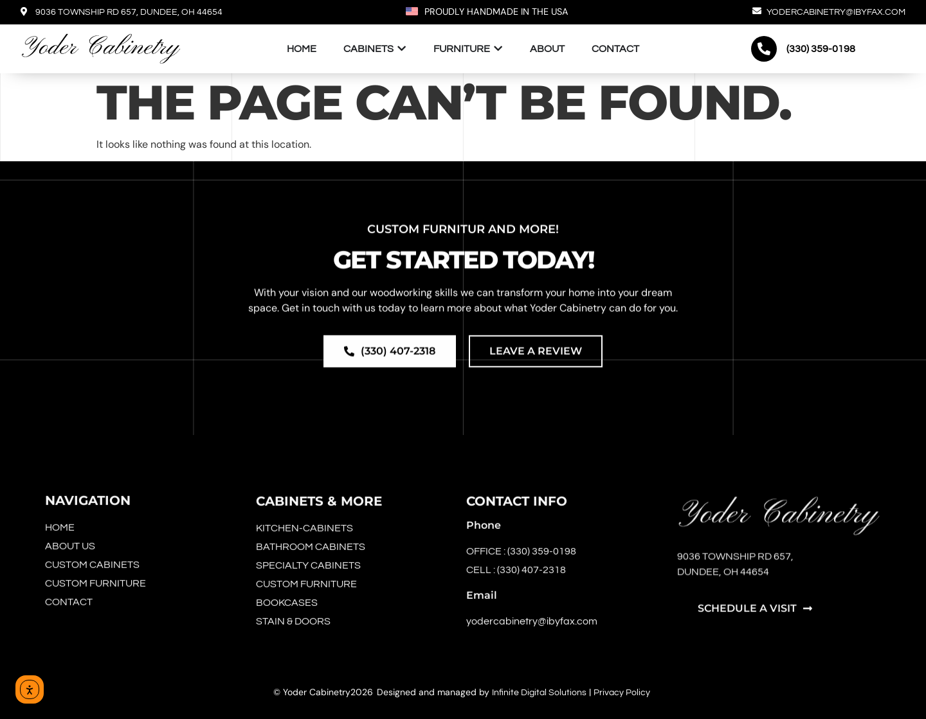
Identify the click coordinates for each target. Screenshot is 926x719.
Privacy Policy (622, 692)
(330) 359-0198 (820, 49)
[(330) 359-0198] (764, 49)
